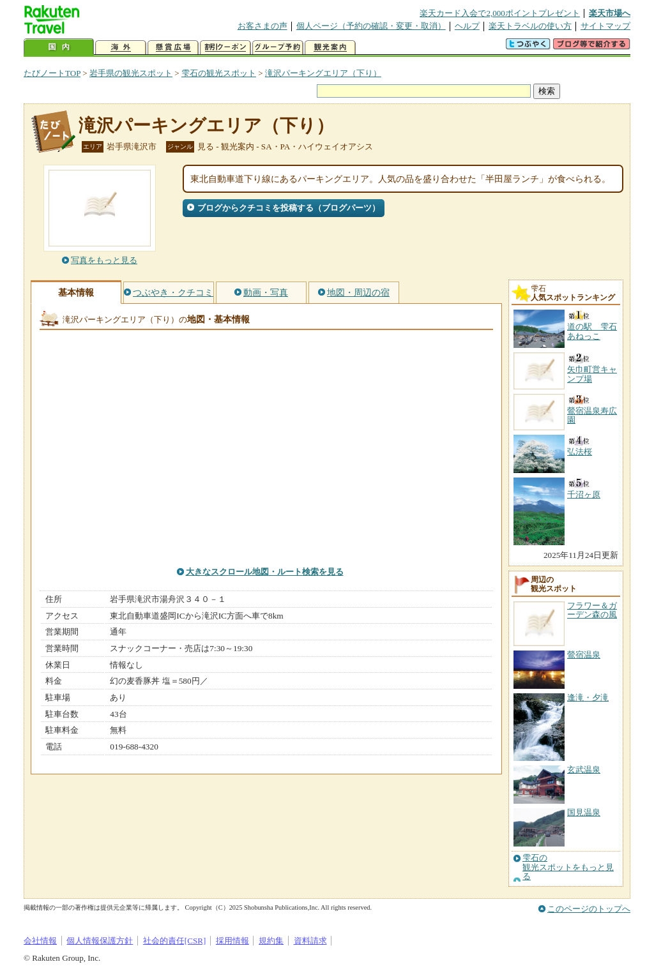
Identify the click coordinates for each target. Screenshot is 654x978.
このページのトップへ (588, 909)
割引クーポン (225, 47)
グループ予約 (277, 47)
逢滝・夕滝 (588, 697)
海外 (120, 47)
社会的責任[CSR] (174, 940)
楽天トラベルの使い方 (530, 26)
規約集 (271, 940)
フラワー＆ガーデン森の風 (592, 610)
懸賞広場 (173, 47)
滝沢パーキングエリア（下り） (323, 73)
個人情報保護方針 (99, 940)
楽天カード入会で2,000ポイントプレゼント (500, 13)
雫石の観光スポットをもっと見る (568, 867)
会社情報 (40, 940)
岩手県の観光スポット (130, 73)
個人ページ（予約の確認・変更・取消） (371, 26)
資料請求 (310, 940)
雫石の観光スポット (218, 73)
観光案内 (330, 47)
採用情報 (232, 940)
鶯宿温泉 (583, 654)
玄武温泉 (583, 769)
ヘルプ (467, 26)
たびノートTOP (52, 73)
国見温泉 (583, 812)
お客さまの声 (262, 26)
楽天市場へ (609, 13)
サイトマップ (605, 26)
